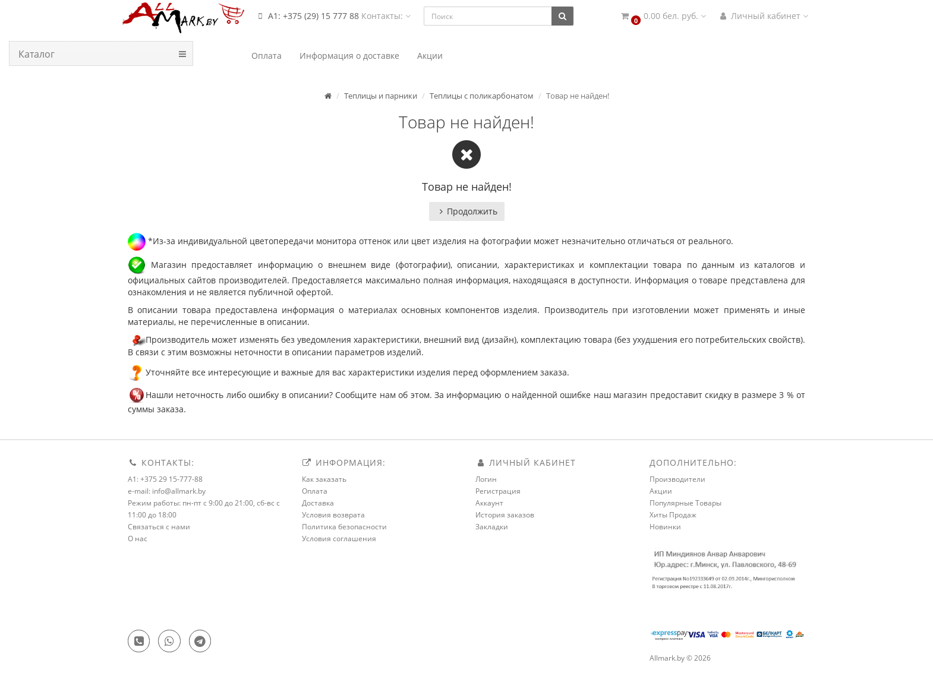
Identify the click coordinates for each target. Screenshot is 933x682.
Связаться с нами (159, 527)
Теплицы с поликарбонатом (482, 95)
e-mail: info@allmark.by (167, 491)
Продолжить (466, 211)
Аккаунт (489, 503)
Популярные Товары (685, 503)
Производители (677, 479)
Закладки (491, 527)
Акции (661, 491)
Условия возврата (333, 515)
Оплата (314, 491)
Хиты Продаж (673, 515)
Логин (486, 479)
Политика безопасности (344, 527)
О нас (137, 538)
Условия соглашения (339, 538)
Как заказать (324, 479)
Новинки (665, 527)
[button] (662, 16)
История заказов (504, 515)
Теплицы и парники (380, 95)
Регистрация (498, 491)
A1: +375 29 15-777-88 (165, 479)
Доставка (318, 503)
